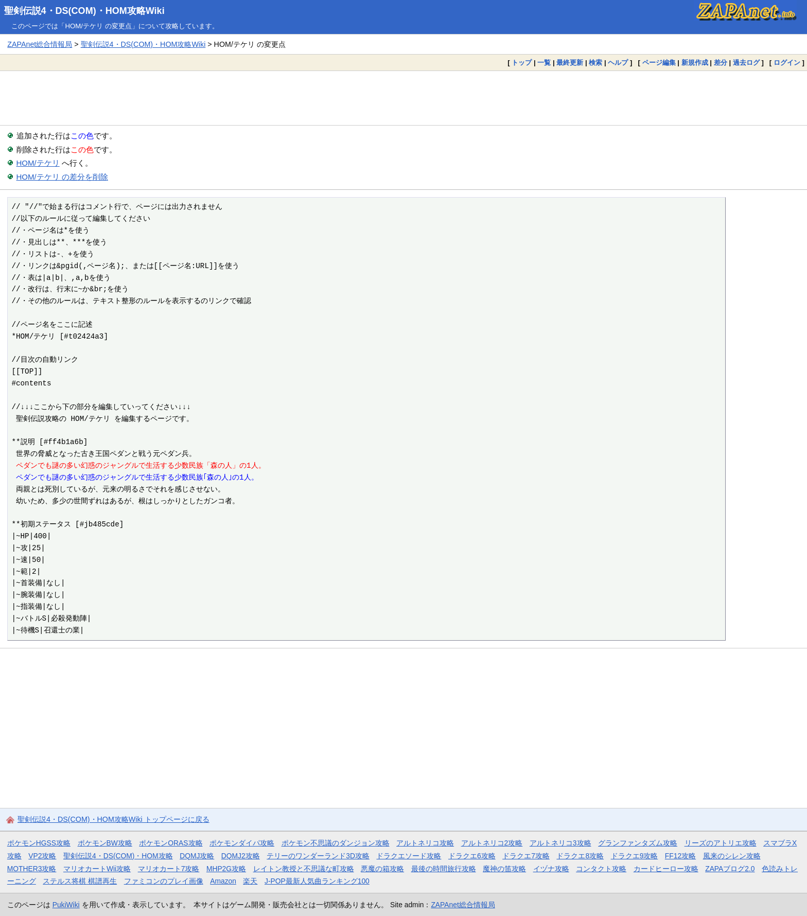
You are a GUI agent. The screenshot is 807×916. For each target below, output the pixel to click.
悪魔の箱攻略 (382, 869)
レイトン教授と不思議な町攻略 (303, 869)
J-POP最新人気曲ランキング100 (317, 881)
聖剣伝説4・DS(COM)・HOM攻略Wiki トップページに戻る (113, 819)
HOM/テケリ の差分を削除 (62, 176)
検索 (595, 62)
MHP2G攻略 (226, 869)
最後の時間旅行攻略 (443, 869)
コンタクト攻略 (601, 869)
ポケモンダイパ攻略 (241, 843)
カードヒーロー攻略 (666, 869)
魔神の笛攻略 (504, 869)
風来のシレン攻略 (732, 856)
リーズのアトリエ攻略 (721, 843)
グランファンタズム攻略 (637, 843)
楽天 (250, 881)
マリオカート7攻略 (169, 869)
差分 (720, 62)
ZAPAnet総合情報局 (39, 44)
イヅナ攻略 (551, 869)
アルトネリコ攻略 (425, 843)
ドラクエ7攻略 (526, 856)
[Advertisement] (403, 98)
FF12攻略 (680, 856)
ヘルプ (618, 62)
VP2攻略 (42, 856)
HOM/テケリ (38, 162)
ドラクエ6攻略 (472, 856)
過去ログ (746, 62)
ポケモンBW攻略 (105, 843)
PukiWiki (66, 905)
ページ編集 (659, 62)
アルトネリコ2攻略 (492, 843)
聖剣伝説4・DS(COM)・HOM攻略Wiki (84, 11)
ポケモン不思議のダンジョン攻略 (336, 843)
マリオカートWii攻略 (97, 869)
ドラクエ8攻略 (580, 856)
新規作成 (694, 62)
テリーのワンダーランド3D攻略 (318, 856)
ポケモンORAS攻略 (170, 843)
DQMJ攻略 (197, 856)
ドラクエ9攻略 (634, 856)
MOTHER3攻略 (32, 869)
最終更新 (569, 62)
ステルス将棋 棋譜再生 (80, 881)
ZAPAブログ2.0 (730, 869)
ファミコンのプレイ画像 (163, 881)
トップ (522, 62)
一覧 (544, 62)
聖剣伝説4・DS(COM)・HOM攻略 (118, 856)
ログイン (787, 62)
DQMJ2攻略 (240, 856)
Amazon (223, 881)
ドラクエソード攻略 (408, 856)
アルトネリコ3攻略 (560, 843)
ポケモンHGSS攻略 (39, 843)
